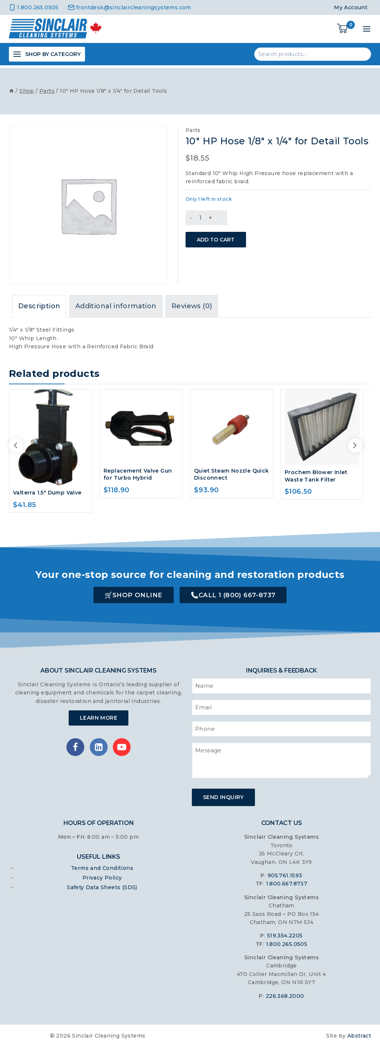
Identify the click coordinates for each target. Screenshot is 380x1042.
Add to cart (223, 234)
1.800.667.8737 (287, 878)
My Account (350, 7)
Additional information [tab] (116, 303)
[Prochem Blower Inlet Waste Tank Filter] (322, 425)
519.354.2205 (285, 930)
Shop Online (137, 592)
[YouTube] (122, 744)
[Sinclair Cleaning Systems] (55, 29)
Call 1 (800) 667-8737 (237, 592)
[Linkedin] (99, 744)
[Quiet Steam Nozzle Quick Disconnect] (231, 424)
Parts (193, 127)
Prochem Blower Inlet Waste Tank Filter (316, 473)
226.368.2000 (285, 990)
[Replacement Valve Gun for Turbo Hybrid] (141, 424)
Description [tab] (39, 303)
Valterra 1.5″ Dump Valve (47, 490)
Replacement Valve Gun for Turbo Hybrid (138, 472)
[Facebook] (75, 744)
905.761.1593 (285, 870)
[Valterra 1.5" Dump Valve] (50, 435)
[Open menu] (366, 28)
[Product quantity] (200, 215)
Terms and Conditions (102, 862)
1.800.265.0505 (287, 939)
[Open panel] (47, 54)
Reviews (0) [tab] (191, 303)
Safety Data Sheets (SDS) (102, 882)
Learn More (98, 715)
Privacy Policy (102, 872)
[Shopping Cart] (346, 28)
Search (361, 53)
